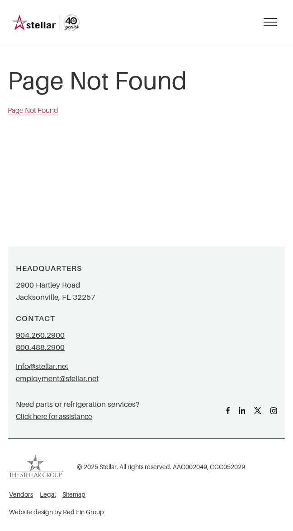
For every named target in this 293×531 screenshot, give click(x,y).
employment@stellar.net (57, 378)
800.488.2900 (40, 347)
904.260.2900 (40, 335)
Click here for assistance (54, 416)
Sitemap (73, 494)
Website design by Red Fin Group (56, 512)
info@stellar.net (42, 366)
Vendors (21, 494)
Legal (48, 494)
